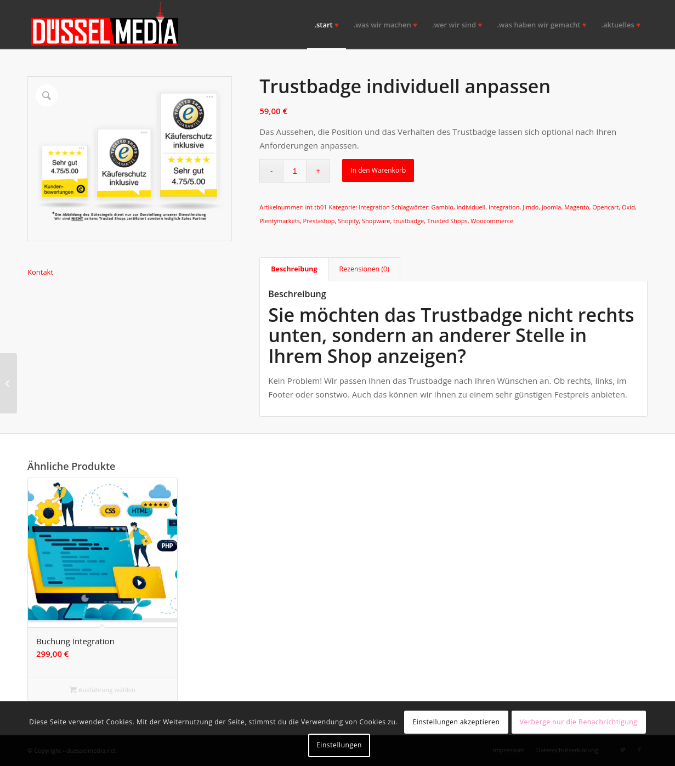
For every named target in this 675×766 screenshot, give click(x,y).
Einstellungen (339, 745)
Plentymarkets (279, 221)
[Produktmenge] (295, 171)
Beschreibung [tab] (294, 269)
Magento (576, 207)
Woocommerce (491, 221)
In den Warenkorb (378, 170)
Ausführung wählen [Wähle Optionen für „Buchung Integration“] (102, 689)
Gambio (442, 207)
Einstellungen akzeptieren (456, 722)
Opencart (605, 207)
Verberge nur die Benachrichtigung (579, 722)
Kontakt (40, 272)
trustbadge (408, 221)
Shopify (348, 221)
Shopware (376, 221)
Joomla (551, 207)
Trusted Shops (447, 221)
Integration (374, 207)
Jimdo (530, 207)
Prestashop (319, 221)
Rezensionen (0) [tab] (364, 269)
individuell (471, 207)
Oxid (628, 207)
